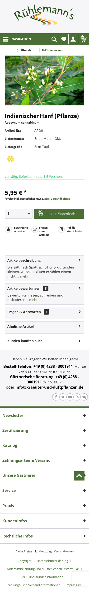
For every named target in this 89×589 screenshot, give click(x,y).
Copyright (25, 561)
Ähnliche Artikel (20, 326)
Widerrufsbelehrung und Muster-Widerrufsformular (42, 569)
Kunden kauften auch (24, 341)
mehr (24, 276)
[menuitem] (16, 39)
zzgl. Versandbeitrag (57, 198)
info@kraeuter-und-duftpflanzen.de (49, 387)
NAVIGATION (17, 38)
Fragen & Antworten (24, 312)
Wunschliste (64, 40)
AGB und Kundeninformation (42, 577)
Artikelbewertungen (23, 288)
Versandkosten (64, 551)
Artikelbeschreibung (24, 260)
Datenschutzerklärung (52, 561)
